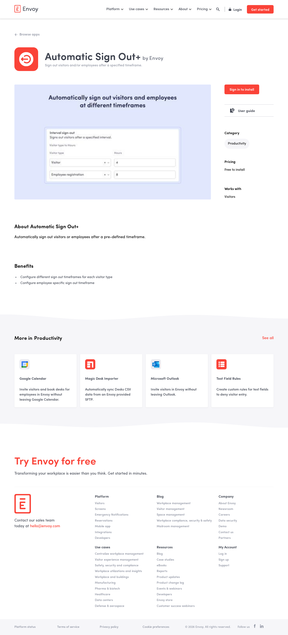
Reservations (103, 520)
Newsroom (226, 509)
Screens (100, 509)
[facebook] (254, 627)
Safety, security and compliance (116, 565)
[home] (26, 8)
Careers (224, 514)
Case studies (165, 559)
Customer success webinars (176, 606)
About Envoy (227, 503)
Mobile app (102, 526)
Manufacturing (105, 582)
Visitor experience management (116, 559)
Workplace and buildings (112, 577)
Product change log (170, 582)
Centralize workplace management (119, 553)
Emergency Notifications (111, 514)
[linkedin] (261, 627)
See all (268, 338)
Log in (223, 553)
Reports (162, 571)
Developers (102, 538)
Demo (223, 526)
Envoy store (165, 600)
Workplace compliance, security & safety (184, 520)
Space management (171, 514)
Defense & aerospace (109, 606)
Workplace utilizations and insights (118, 571)
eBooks (161, 565)
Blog (160, 553)
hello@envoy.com (44, 526)
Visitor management (170, 509)
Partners (225, 538)
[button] (115, 9)
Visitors (99, 503)
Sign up (224, 559)
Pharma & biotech (107, 588)
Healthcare (102, 594)
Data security (228, 520)
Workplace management (174, 503)
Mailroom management (173, 526)
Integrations (103, 532)
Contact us (226, 532)
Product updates (168, 577)
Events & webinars (169, 588)
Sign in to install (242, 89)
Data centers (104, 600)
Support (224, 565)
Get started (260, 9)
